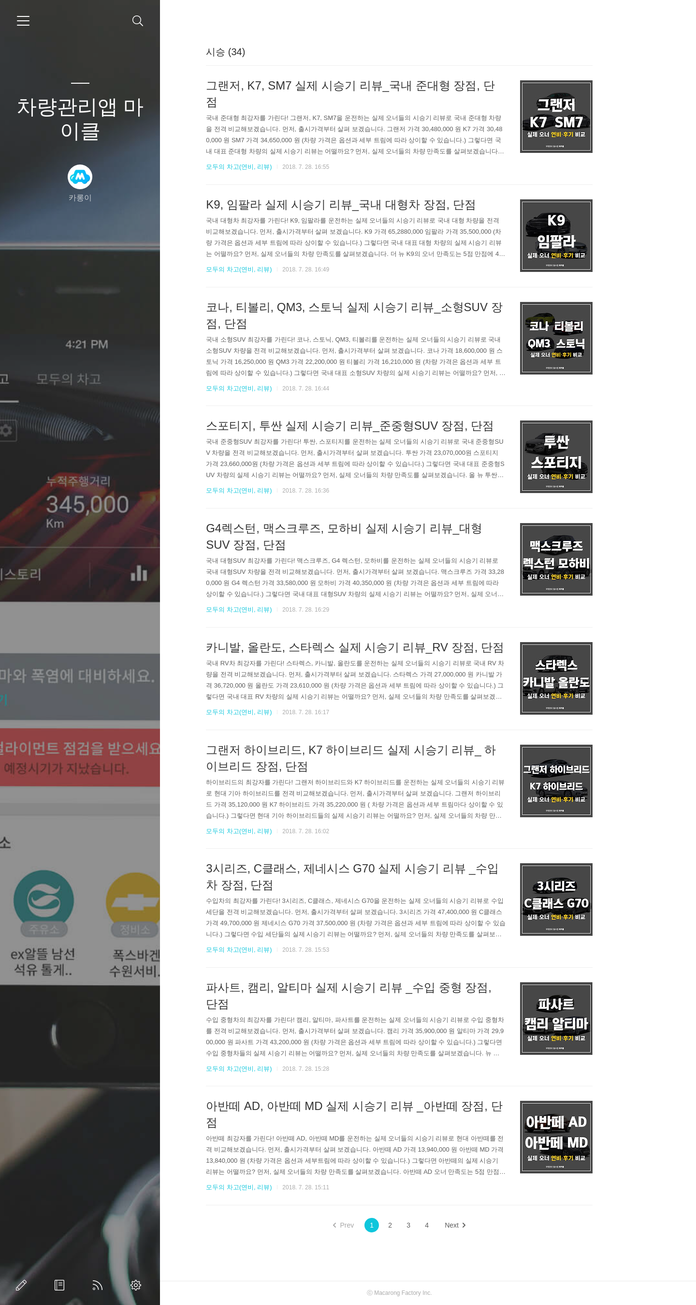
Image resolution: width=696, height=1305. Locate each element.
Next (484, 1225)
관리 (137, 1285)
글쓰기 (23, 1285)
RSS (99, 1285)
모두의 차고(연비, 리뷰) (268, 166)
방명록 (61, 1285)
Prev (372, 1225)
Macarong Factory (426, 1293)
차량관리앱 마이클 (80, 118)
